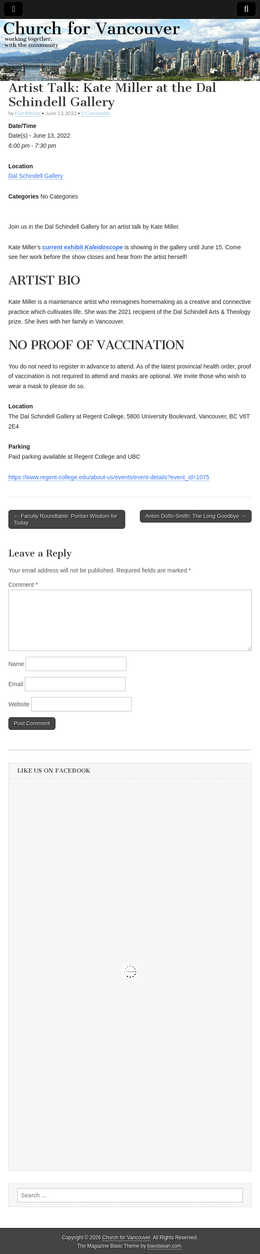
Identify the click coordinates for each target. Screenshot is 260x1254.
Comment (23, 584)
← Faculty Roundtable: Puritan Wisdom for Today (65, 519)
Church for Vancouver (126, 1238)
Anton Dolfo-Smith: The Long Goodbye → (195, 516)
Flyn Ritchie (27, 113)
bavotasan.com (164, 1246)
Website (18, 704)
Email (15, 684)
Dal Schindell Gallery (35, 175)
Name (16, 664)
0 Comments (95, 113)
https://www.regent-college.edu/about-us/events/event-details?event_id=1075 (108, 477)
